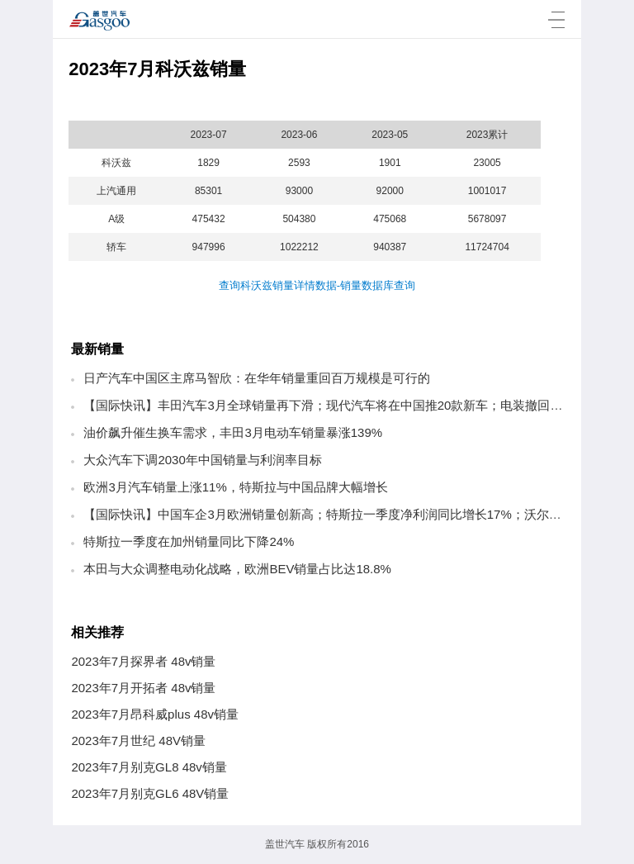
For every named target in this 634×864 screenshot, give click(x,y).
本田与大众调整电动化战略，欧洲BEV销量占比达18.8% (237, 569)
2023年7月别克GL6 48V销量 (150, 793)
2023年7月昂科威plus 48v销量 (155, 714)
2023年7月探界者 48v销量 (143, 661)
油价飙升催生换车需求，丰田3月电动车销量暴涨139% (232, 432)
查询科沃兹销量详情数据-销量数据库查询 (317, 285)
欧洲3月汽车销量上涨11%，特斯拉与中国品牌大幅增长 (235, 487)
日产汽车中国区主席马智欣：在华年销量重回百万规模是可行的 (256, 378)
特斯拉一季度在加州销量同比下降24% (188, 541)
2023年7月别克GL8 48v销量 (148, 767)
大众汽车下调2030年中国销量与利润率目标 (202, 460)
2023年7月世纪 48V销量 (138, 740)
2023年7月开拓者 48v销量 (143, 688)
